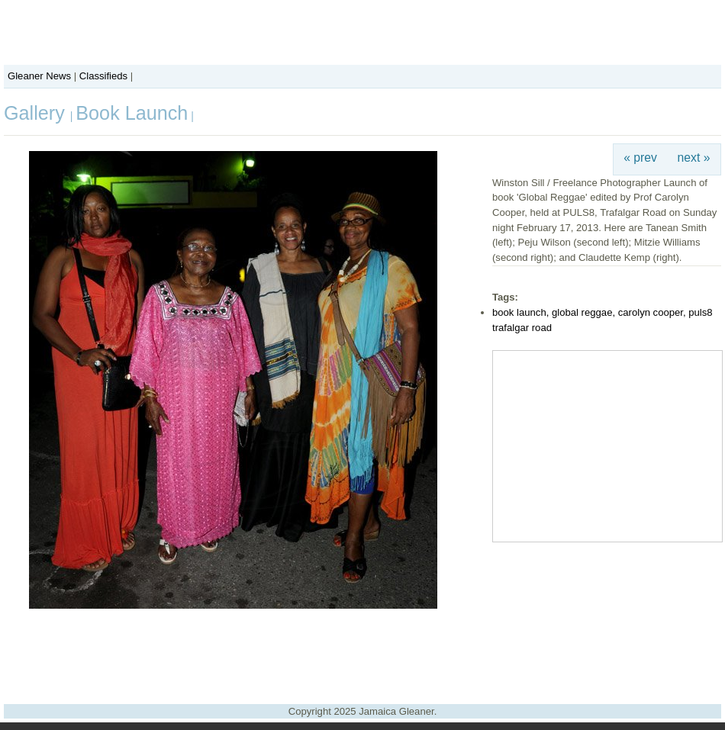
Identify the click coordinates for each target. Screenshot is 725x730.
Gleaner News (39, 76)
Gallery (37, 113)
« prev (640, 157)
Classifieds (103, 76)
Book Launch (132, 113)
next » (694, 157)
